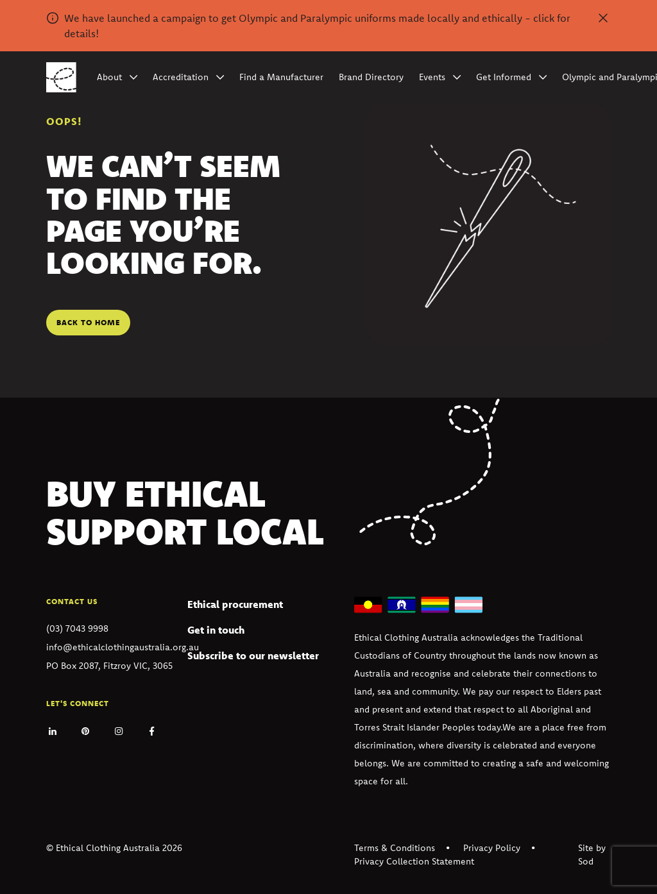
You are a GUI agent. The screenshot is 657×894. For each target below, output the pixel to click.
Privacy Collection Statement (414, 861)
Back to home (88, 322)
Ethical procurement (235, 604)
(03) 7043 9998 (77, 628)
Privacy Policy (491, 848)
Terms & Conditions (394, 848)
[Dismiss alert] (603, 18)
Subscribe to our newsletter (253, 655)
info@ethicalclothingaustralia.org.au (122, 647)
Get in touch (215, 629)
